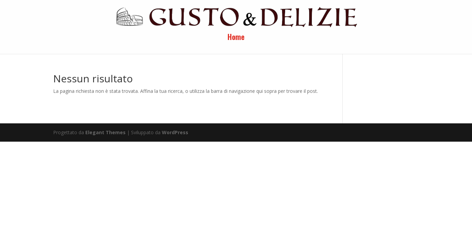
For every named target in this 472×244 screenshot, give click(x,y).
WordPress (175, 132)
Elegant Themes (105, 132)
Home (236, 38)
